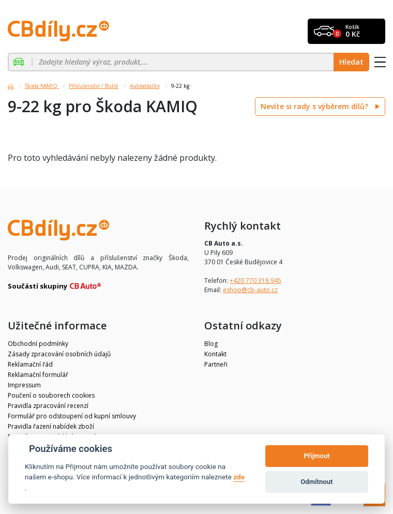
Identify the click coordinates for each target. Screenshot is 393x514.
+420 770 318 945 (255, 280)
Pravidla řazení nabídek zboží (51, 426)
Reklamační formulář (38, 374)
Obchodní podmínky (38, 343)
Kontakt (215, 354)
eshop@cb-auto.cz (250, 289)
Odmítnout (316, 482)
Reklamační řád (30, 364)
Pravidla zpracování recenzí (48, 405)
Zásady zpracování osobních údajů (59, 354)
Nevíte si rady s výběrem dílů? (315, 106)
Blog (211, 343)
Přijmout (316, 456)
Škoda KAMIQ (42, 85)
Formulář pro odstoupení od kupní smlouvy (72, 416)
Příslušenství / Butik (93, 85)
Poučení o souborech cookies (51, 395)
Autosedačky (145, 85)
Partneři (216, 364)
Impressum (24, 385)
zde (239, 477)
